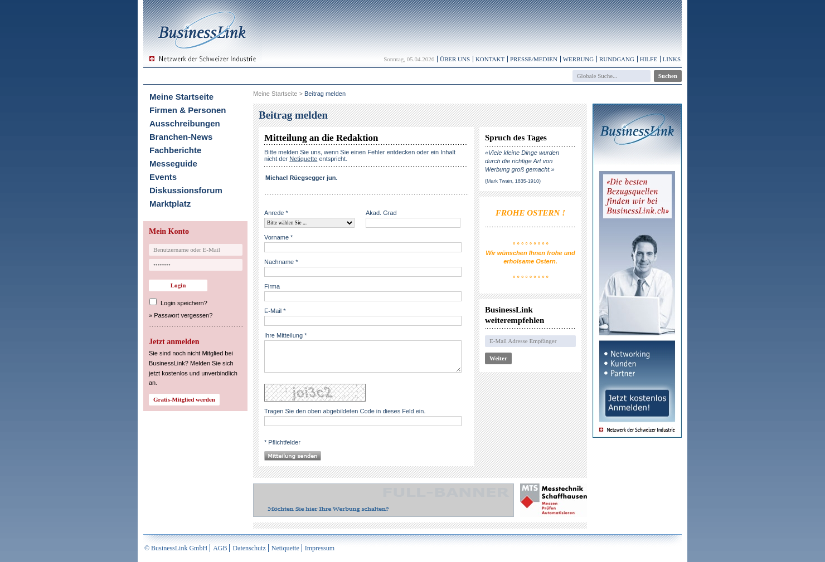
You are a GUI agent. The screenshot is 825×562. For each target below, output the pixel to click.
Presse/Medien (533, 59)
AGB (220, 548)
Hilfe (648, 59)
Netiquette (285, 548)
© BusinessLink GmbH (175, 548)
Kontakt (489, 59)
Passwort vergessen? (183, 315)
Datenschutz (248, 548)
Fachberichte (175, 150)
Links (672, 59)
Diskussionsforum (185, 190)
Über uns (455, 59)
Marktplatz (170, 203)
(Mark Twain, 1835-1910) (513, 181)
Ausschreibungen (184, 123)
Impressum (319, 548)
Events (163, 177)
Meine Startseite (181, 96)
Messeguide (173, 163)
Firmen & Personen (187, 110)
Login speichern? (184, 303)
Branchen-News (180, 136)
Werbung (578, 59)
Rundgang (616, 59)
